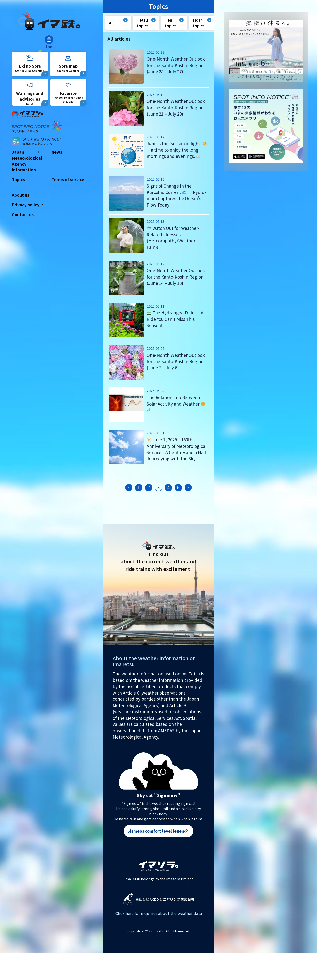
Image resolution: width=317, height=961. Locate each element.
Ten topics (171, 23)
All (111, 23)
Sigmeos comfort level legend (157, 831)
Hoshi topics (199, 23)
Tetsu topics (143, 23)
